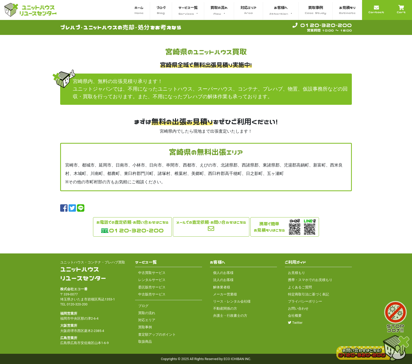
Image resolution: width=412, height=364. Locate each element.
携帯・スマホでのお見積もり (310, 280)
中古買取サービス (152, 273)
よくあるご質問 (300, 287)
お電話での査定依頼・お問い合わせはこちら (132, 222)
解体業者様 (221, 287)
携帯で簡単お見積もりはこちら (269, 227)
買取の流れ (146, 313)
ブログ (143, 306)
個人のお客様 (223, 273)
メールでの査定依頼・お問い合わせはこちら (211, 222)
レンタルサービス (152, 280)
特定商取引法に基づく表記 (308, 294)
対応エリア (146, 320)
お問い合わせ (298, 308)
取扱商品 (145, 342)
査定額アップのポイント (157, 334)
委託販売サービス (152, 287)
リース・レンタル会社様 (232, 301)
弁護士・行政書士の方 (230, 316)
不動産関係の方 (225, 308)
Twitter (295, 323)
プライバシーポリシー (305, 301)
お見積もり (296, 273)
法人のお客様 (223, 280)
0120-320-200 (322, 25)
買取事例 (145, 327)
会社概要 (295, 316)
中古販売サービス (152, 294)
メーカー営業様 (225, 294)
